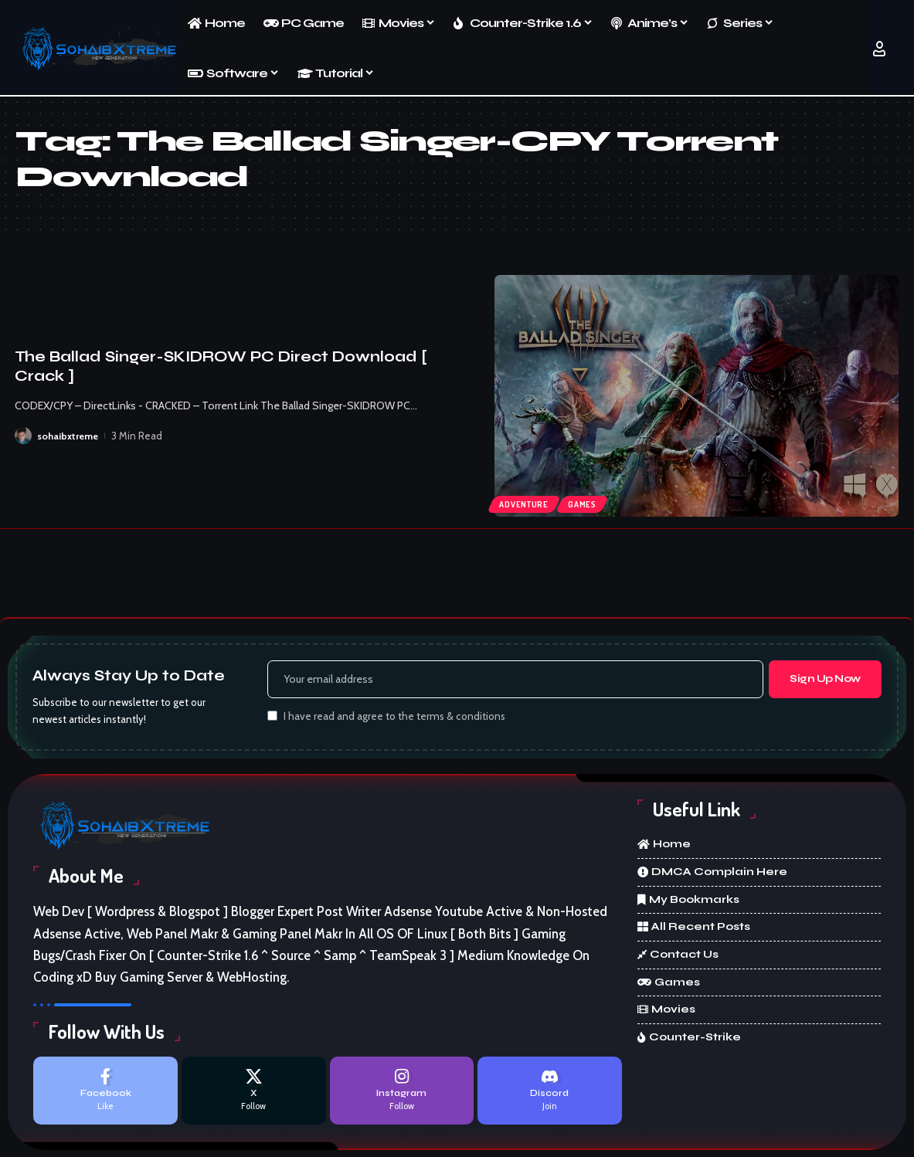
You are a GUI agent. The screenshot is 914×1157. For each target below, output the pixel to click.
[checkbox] (272, 718)
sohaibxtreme (68, 435)
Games (587, 502)
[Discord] (549, 1094)
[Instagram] (402, 1094)
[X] (254, 1094)
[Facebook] (105, 1094)
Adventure (525, 502)
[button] (879, 48)
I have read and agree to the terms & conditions (394, 719)
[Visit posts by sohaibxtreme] (23, 435)
